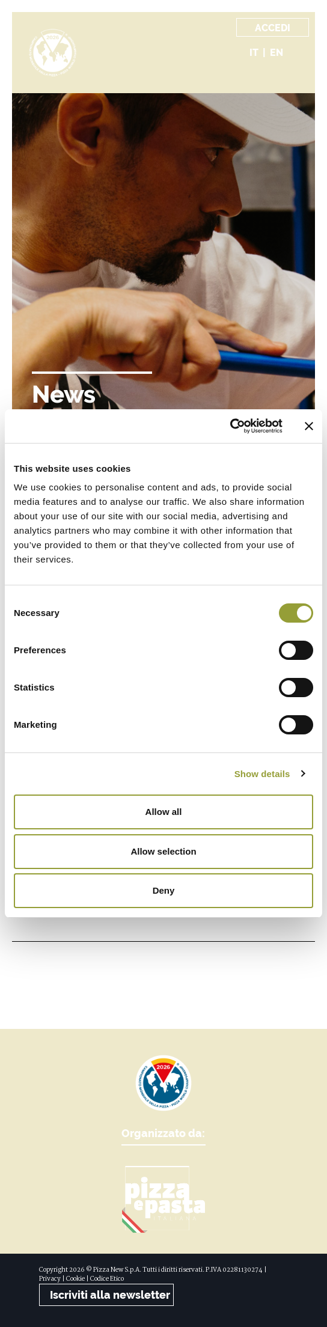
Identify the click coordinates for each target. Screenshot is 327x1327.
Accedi (272, 28)
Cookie (75, 1279)
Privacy (50, 1279)
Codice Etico (107, 1279)
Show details (262, 774)
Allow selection (163, 851)
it (253, 52)
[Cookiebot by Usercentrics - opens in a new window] (230, 426)
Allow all (163, 812)
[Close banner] (309, 426)
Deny (164, 890)
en (276, 52)
